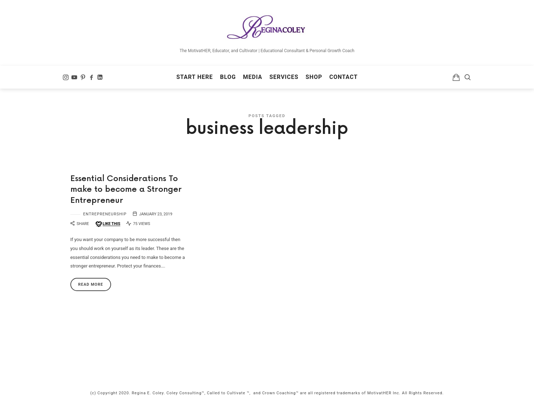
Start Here (194, 77)
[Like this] (107, 224)
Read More (90, 284)
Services (283, 77)
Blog (228, 77)
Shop (314, 77)
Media (252, 77)
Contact (343, 77)
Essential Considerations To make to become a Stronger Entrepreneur (126, 190)
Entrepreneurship (105, 214)
